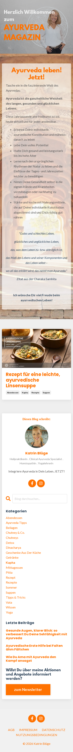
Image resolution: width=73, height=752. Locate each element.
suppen (46, 392)
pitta (9, 572)
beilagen (12, 527)
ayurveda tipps (16, 522)
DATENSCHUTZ (53, 730)
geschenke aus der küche (23, 552)
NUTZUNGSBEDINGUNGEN (36, 735)
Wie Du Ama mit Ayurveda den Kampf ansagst (31, 659)
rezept (10, 577)
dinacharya (13, 547)
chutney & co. (15, 532)
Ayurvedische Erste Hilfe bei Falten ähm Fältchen (34, 647)
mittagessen (14, 567)
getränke (12, 557)
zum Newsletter (28, 689)
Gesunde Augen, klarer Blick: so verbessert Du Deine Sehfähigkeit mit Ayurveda (36, 634)
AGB (11, 730)
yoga (9, 612)
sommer (11, 587)
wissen (11, 607)
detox (10, 542)
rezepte (35, 392)
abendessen (12, 392)
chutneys (12, 537)
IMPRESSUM (28, 730)
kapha (25, 392)
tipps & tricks (16, 597)
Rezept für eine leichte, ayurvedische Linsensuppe (33, 380)
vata (9, 602)
